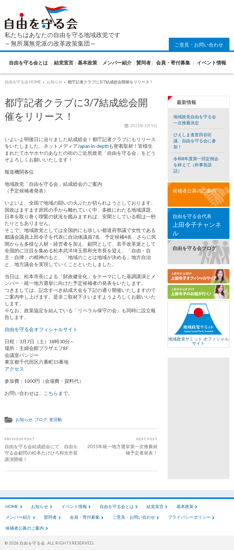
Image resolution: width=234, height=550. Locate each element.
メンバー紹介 (18, 517)
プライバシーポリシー (189, 517)
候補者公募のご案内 (194, 190)
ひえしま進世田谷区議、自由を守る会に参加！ (194, 140)
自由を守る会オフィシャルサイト (41, 329)
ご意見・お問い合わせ (199, 44)
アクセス (14, 369)
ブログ (40, 419)
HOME (11, 506)
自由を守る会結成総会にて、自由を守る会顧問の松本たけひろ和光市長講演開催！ (42, 449)
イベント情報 (74, 506)
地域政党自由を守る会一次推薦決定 (194, 119)
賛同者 (50, 517)
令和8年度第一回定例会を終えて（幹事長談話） (195, 164)
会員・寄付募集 (85, 517)
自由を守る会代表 (198, 225)
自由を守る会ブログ (194, 248)
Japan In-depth (93, 146)
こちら (51, 393)
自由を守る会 (32, 543)
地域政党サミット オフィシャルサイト (198, 324)
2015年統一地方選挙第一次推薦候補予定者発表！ (120, 446)
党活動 (55, 419)
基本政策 (184, 506)
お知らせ (24, 419)
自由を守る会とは (117, 506)
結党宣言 (155, 506)
